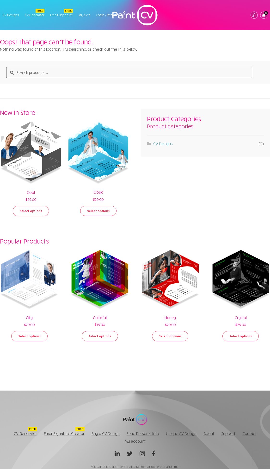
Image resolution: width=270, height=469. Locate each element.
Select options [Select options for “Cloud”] (98, 211)
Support (228, 433)
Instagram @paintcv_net (142, 455)
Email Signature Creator (64, 433)
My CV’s (85, 15)
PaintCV (135, 15)
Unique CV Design (181, 433)
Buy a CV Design (106, 433)
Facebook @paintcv (153, 455)
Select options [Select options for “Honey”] (170, 336)
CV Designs (11, 15)
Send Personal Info (143, 433)
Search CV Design (254, 15)
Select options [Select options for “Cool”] (31, 211)
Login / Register (107, 15)
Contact (249, 433)
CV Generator (34, 15)
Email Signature (61, 15)
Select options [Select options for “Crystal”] (240, 336)
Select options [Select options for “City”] (29, 336)
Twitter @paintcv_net (130, 455)
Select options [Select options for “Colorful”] (100, 336)
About (208, 433)
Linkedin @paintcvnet (117, 455)
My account (135, 441)
